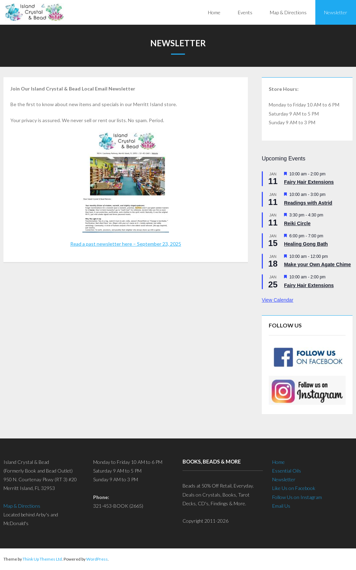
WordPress (97, 559)
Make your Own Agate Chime (317, 264)
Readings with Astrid (308, 203)
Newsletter (284, 479)
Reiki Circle (297, 223)
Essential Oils (286, 471)
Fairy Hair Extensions (309, 182)
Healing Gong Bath (306, 244)
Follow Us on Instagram (297, 497)
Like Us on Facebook (293, 488)
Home (278, 462)
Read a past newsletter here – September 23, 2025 (125, 244)
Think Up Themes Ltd (42, 559)
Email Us (281, 506)
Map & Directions (21, 506)
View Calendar (277, 300)
